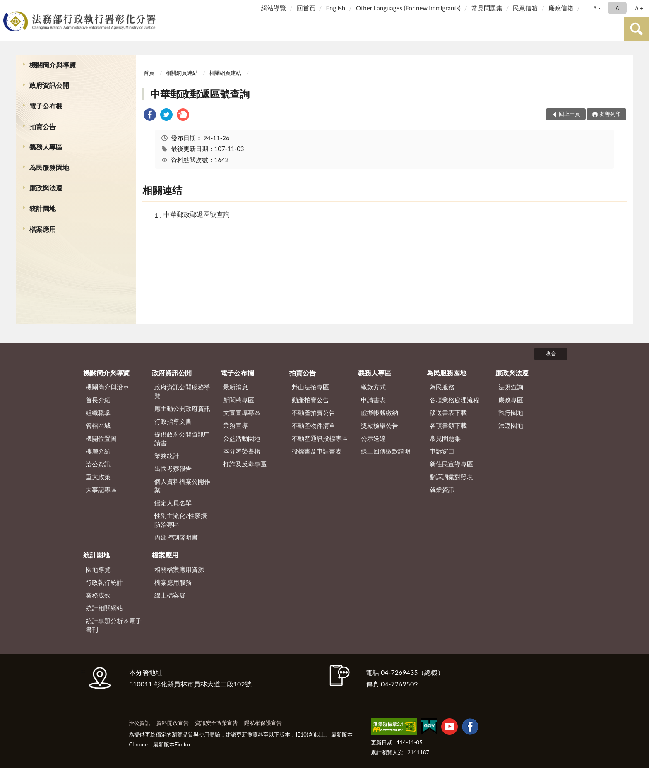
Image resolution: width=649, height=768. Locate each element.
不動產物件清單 (313, 425)
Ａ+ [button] (639, 8)
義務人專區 (45, 147)
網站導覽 (273, 8)
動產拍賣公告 (310, 399)
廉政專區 (510, 399)
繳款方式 (373, 387)
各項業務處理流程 (454, 399)
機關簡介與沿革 (107, 387)
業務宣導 (235, 425)
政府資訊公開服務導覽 (182, 391)
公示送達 (373, 438)
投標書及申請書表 (316, 451)
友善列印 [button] (610, 113)
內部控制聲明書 (176, 537)
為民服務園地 (49, 167)
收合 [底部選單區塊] (551, 353)
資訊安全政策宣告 (216, 723)
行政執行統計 (104, 582)
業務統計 (166, 455)
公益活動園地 (241, 438)
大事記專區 (101, 489)
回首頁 (306, 8)
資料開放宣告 (172, 723)
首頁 (149, 73)
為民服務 (442, 387)
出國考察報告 (173, 468)
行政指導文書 (173, 421)
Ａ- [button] (596, 8)
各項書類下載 (448, 425)
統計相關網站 (104, 608)
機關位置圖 (101, 438)
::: (7, 7)
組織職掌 (98, 412)
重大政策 (98, 476)
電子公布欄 (45, 106)
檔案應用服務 (173, 582)
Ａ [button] (617, 8)
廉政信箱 (560, 8)
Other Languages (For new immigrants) (408, 8)
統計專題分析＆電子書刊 (114, 625)
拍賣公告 (42, 126)
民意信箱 (525, 8)
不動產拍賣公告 (313, 412)
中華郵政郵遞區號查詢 (200, 94)
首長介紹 (98, 399)
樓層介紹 (98, 451)
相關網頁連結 (182, 73)
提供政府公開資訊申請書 (182, 438)
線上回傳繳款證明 (386, 451)
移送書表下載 (448, 412)
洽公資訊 (98, 464)
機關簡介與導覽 (52, 65)
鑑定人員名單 (173, 502)
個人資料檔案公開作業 (182, 486)
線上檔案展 (169, 595)
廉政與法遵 (45, 188)
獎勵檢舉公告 (379, 425)
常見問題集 (486, 8)
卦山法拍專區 (310, 387)
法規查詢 (510, 387)
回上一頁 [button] (569, 113)
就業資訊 (442, 489)
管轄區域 (98, 425)
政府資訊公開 (49, 85)
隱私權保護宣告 (263, 723)
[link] (150, 115)
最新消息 (235, 387)
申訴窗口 (442, 451)
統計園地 (42, 208)
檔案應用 (42, 229)
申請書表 (373, 399)
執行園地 (510, 412)
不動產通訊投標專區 (320, 438)
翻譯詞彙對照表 (451, 476)
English (336, 8)
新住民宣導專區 (451, 464)
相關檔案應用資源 (179, 569)
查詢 (636, 29)
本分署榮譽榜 (241, 451)
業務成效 (98, 595)
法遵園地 (510, 425)
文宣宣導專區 (241, 412)
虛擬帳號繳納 (379, 412)
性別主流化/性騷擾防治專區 (180, 520)
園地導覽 (98, 569)
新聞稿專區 (238, 399)
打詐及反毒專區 (245, 464)
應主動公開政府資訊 (182, 408)
